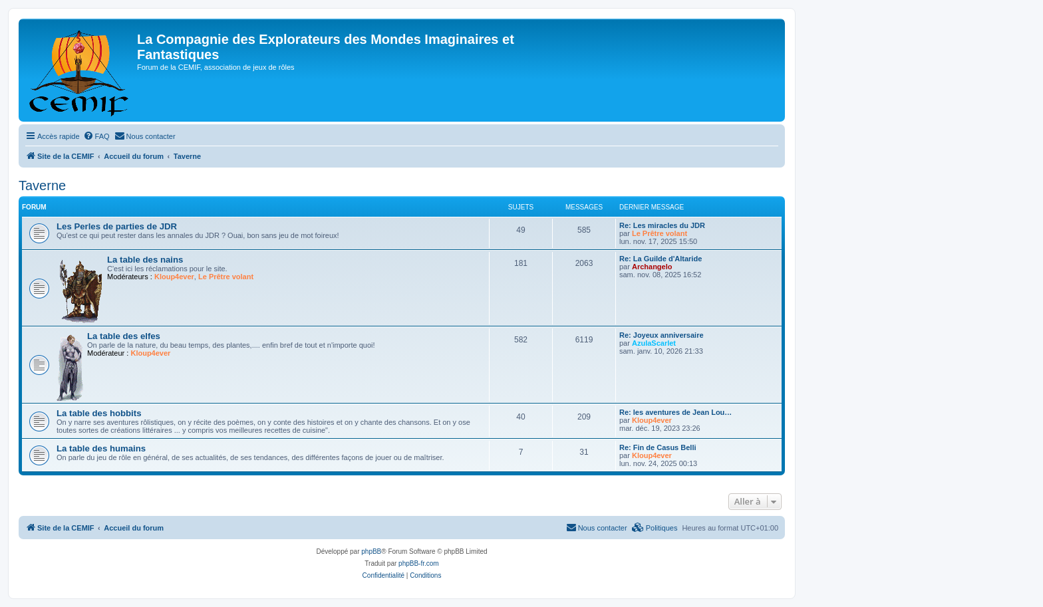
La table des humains (101, 448)
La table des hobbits (99, 413)
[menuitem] (96, 136)
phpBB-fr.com (418, 563)
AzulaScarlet (654, 343)
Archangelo (652, 267)
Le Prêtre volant (659, 233)
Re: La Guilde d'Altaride (660, 259)
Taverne (42, 185)
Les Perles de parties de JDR (117, 226)
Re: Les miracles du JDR (662, 225)
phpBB (371, 551)
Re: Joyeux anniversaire (661, 335)
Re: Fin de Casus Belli (657, 447)
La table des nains (145, 260)
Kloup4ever (174, 277)
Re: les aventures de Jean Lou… (675, 412)
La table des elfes (123, 336)
